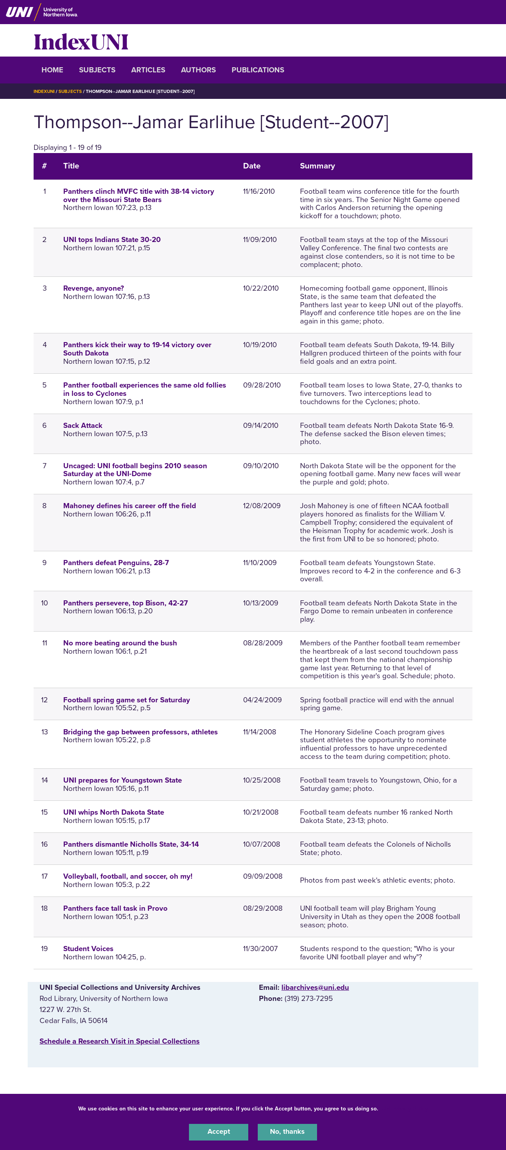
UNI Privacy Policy (404, 1108)
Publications (258, 70)
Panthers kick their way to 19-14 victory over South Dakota (137, 348)
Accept (218, 1131)
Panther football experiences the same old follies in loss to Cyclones (144, 389)
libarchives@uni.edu (315, 987)
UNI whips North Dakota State (113, 812)
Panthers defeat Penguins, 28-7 (116, 562)
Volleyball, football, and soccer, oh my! (128, 876)
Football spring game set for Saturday (126, 700)
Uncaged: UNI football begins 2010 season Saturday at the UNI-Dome (135, 470)
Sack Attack (82, 425)
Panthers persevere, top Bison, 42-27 (125, 603)
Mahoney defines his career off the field (129, 505)
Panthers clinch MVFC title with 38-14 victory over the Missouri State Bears (138, 195)
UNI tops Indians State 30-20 (112, 239)
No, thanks (287, 1131)
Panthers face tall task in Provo (115, 908)
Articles (148, 70)
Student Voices (88, 948)
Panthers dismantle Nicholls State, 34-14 (131, 844)
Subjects (97, 70)
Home (52, 70)
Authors (198, 70)
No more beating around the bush (120, 643)
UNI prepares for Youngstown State (122, 780)
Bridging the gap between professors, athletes (140, 732)
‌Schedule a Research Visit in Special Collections (120, 1041)
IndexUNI (81, 40)
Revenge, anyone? (93, 288)
